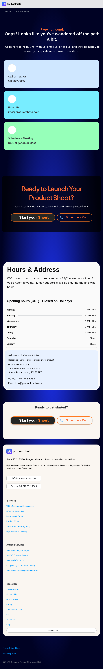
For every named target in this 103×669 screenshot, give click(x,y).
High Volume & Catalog (16, 531)
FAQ (8, 614)
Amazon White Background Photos (22, 570)
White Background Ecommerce (20, 506)
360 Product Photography (18, 526)
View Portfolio (12, 589)
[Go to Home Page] (11, 4)
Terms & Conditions (12, 648)
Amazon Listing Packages (17, 550)
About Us (10, 619)
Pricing (9, 604)
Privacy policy (9, 653)
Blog (8, 624)
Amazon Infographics (15, 560)
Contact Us (11, 594)
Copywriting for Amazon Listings (21, 565)
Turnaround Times (14, 609)
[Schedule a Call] (74, 217)
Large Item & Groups (15, 516)
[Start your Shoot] (33, 217)
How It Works (12, 599)
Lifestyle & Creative (15, 511)
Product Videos (13, 521)
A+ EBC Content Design (17, 555)
